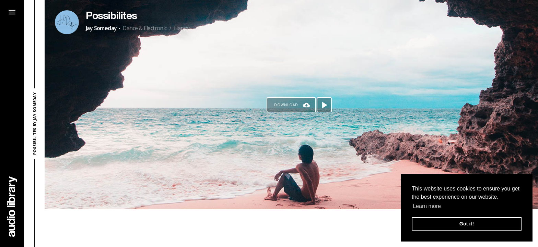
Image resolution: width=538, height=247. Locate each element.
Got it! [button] (466, 223)
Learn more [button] (427, 206)
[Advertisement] (291, 228)
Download (286, 104)
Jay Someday (101, 28)
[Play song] (324, 104)
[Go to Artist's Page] (67, 22)
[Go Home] (12, 206)
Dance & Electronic (144, 28)
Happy (182, 28)
